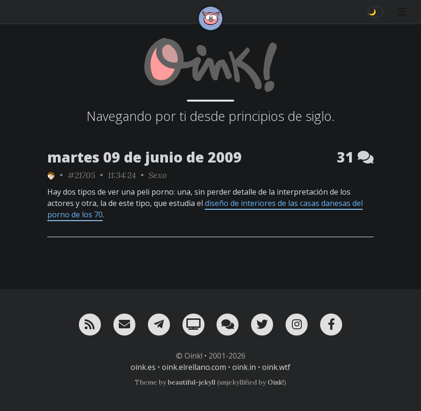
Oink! (276, 382)
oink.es (143, 367)
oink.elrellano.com (194, 367)
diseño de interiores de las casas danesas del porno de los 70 (205, 209)
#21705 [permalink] (81, 175)
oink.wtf (276, 367)
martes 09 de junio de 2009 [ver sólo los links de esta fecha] (144, 157)
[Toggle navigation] (401, 12)
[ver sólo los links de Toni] (51, 175)
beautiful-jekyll (191, 382)
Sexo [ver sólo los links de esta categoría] (158, 175)
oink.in (244, 367)
